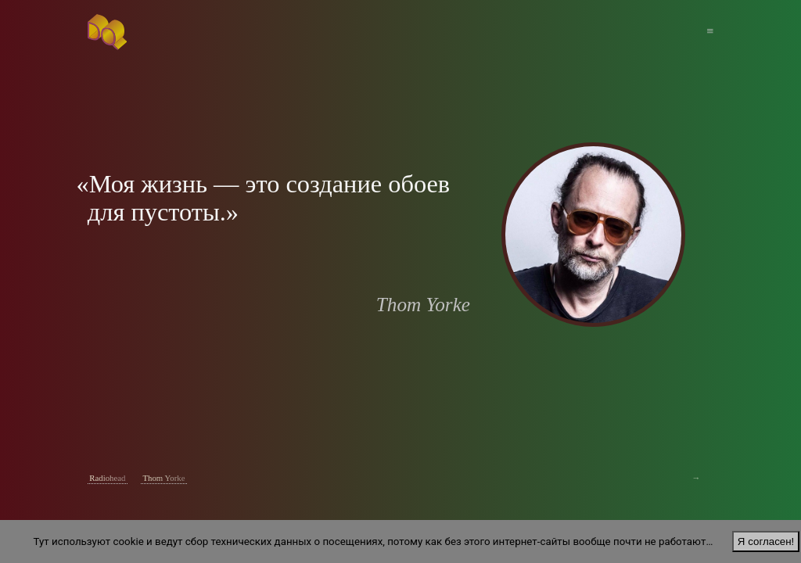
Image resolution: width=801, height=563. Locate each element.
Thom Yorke (163, 477)
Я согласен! (766, 541)
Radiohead (107, 477)
